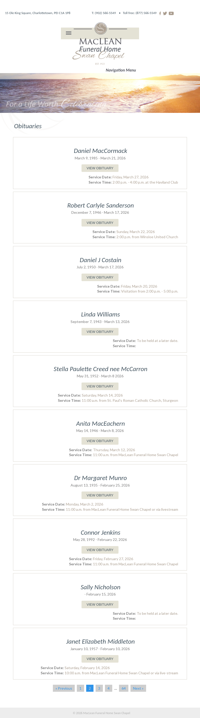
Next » (138, 688)
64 (124, 688)
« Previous (63, 688)
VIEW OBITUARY (99, 168)
